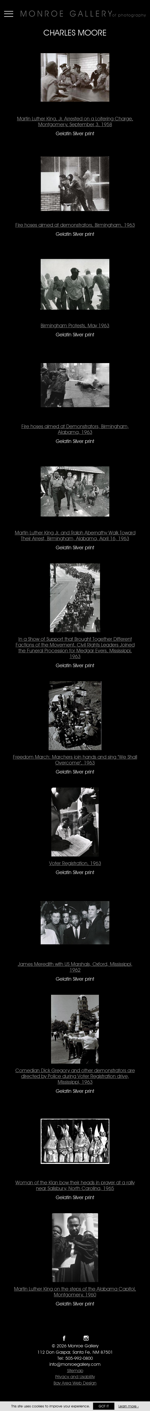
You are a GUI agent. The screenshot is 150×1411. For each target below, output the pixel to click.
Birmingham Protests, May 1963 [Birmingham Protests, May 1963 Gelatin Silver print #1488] (75, 325)
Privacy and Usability (75, 1376)
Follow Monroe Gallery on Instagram (86, 1338)
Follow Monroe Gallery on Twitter (75, 1338)
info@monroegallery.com (75, 1364)
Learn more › (128, 1406)
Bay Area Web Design (75, 1383)
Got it (104, 1406)
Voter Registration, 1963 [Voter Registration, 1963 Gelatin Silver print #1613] (75, 863)
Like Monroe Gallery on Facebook (64, 1338)
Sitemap (75, 1370)
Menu (8, 14)
